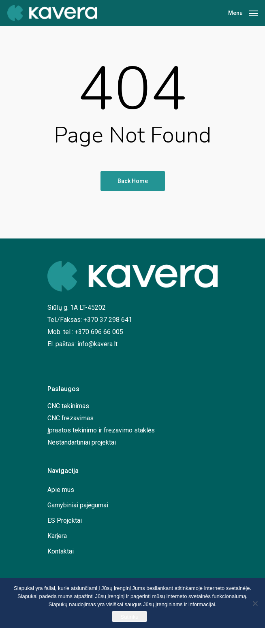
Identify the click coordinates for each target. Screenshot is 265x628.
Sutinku (129, 617)
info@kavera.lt (97, 344)
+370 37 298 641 (107, 320)
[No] (255, 603)
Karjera (57, 536)
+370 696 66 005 (99, 332)
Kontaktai (60, 551)
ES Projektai (64, 520)
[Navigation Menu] (243, 12)
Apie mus (60, 490)
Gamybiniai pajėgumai (77, 505)
